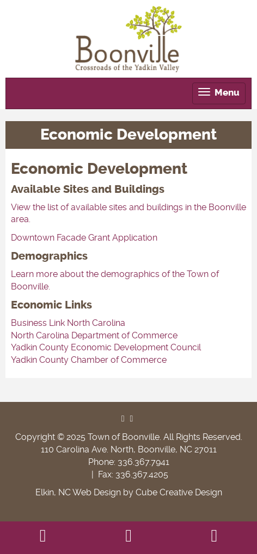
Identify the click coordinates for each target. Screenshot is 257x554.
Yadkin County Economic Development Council (106, 347)
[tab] (219, 93)
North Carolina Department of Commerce (94, 335)
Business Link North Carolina (68, 323)
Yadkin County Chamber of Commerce (89, 360)
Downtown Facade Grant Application (84, 237)
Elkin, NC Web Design (78, 492)
